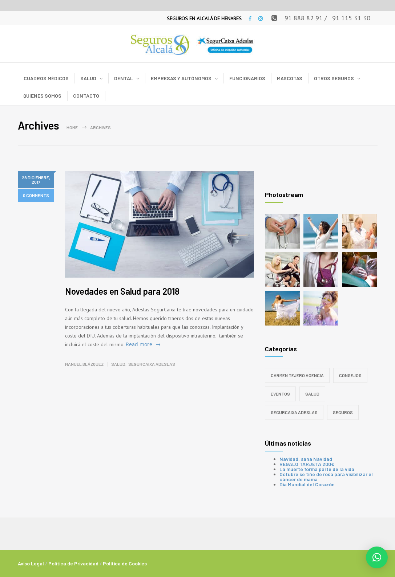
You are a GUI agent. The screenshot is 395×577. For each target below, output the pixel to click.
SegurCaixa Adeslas (151, 364)
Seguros (343, 412)
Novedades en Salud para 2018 (122, 291)
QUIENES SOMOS (42, 96)
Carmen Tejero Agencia (297, 375)
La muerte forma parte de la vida (316, 469)
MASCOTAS (289, 78)
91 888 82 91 (304, 17)
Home (72, 127)
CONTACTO (86, 96)
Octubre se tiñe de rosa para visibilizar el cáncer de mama (326, 476)
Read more (139, 344)
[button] (377, 557)
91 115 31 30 (351, 17)
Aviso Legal (31, 563)
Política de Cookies (125, 563)
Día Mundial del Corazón (307, 484)
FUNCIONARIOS (247, 78)
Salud (118, 364)
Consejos (350, 375)
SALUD (88, 78)
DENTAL (123, 78)
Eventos (280, 393)
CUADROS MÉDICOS (46, 78)
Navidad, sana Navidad (305, 459)
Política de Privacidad (73, 563)
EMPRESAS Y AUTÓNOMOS (181, 78)
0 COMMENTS (36, 195)
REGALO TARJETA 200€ (306, 464)
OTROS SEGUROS (334, 78)
